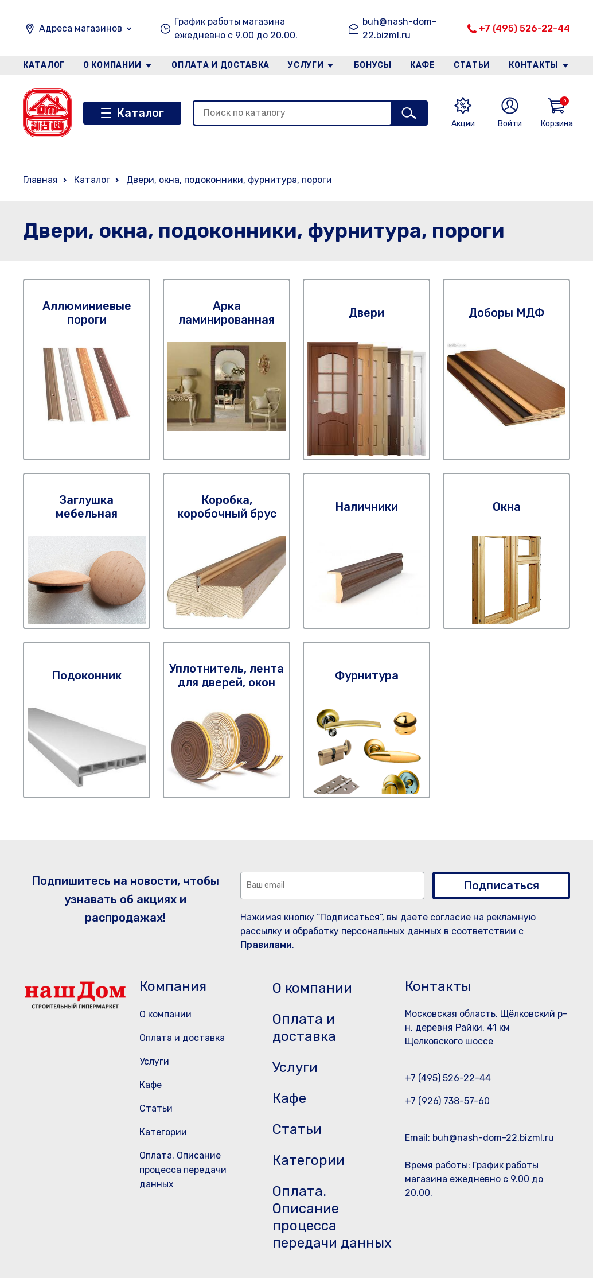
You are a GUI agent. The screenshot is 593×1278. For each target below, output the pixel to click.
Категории (163, 1131)
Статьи (472, 65)
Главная (40, 179)
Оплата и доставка (220, 65)
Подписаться (501, 885)
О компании (112, 65)
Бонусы (373, 65)
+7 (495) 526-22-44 (524, 28)
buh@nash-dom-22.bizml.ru (399, 28)
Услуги (305, 65)
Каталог (44, 65)
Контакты (534, 65)
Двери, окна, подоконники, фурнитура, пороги (229, 179)
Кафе (422, 65)
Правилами (266, 944)
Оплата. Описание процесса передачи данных (183, 1170)
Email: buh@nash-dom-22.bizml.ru (479, 1137)
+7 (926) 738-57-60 (447, 1101)
